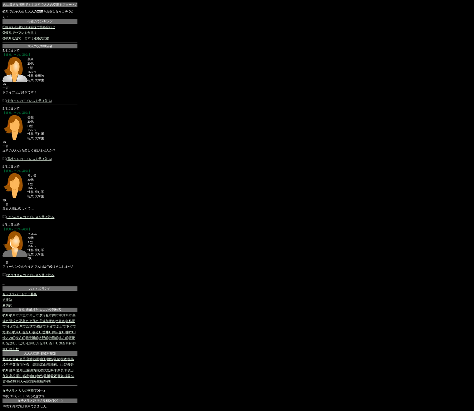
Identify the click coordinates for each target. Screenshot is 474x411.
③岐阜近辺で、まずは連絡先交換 (25, 38)
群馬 (70, 359)
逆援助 (7, 299)
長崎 (9, 381)
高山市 (34, 315)
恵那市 (34, 321)
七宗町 (31, 343)
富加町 (11, 343)
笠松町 (27, 332)
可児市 (11, 326)
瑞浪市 (14, 321)
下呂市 (71, 326)
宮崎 (30, 381)
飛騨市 (41, 326)
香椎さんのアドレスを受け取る (29, 159)
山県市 (21, 326)
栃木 (64, 359)
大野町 (43, 337)
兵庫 (54, 370)
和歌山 (69, 370)
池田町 (53, 337)
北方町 (63, 337)
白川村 (14, 349)
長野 (70, 364)
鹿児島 (38, 381)
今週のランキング (39, 21)
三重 (26, 370)
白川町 (54, 343)
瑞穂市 (31, 326)
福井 (57, 364)
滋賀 (33, 370)
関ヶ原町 (58, 332)
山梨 (64, 364)
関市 (55, 315)
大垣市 (24, 315)
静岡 (12, 370)
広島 (26, 376)
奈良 (60, 370)
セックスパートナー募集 (19, 294)
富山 (43, 364)
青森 (15, 359)
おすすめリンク (40, 288)
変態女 (7, 305)
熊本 (16, 381)
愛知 (19, 370)
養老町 (37, 332)
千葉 (12, 364)
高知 (60, 376)
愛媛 (54, 376)
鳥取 (5, 376)
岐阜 (5, 315)
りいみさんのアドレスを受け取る (30, 217)
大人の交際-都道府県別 (40, 353)
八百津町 (42, 343)
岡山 (19, 376)
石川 (50, 364)
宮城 (29, 359)
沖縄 (47, 381)
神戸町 (70, 332)
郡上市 (61, 326)
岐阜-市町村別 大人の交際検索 (40, 309)
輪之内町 (8, 337)
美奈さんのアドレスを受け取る (29, 100)
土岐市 (60, 321)
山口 (33, 376)
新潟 (36, 364)
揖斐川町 (32, 337)
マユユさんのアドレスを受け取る (30, 275)
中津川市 (65, 315)
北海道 (7, 359)
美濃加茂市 (47, 321)
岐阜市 (14, 315)
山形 (43, 359)
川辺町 (21, 343)
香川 (47, 376)
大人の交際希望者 (39, 46)
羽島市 (24, 321)
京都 (40, 370)
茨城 (57, 359)
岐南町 (17, 332)
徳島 (40, 376)
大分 (23, 381)
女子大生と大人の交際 (18, 390)
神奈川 (27, 364)
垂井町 (47, 332)
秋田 (36, 359)
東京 (19, 364)
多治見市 (45, 315)
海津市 (7, 332)
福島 (50, 359)
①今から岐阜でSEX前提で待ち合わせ (28, 27)
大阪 (47, 370)
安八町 (20, 337)
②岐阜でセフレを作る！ (19, 32)
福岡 (67, 376)
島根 (12, 376)
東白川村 (65, 343)
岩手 (22, 359)
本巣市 (51, 326)
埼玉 (5, 364)
